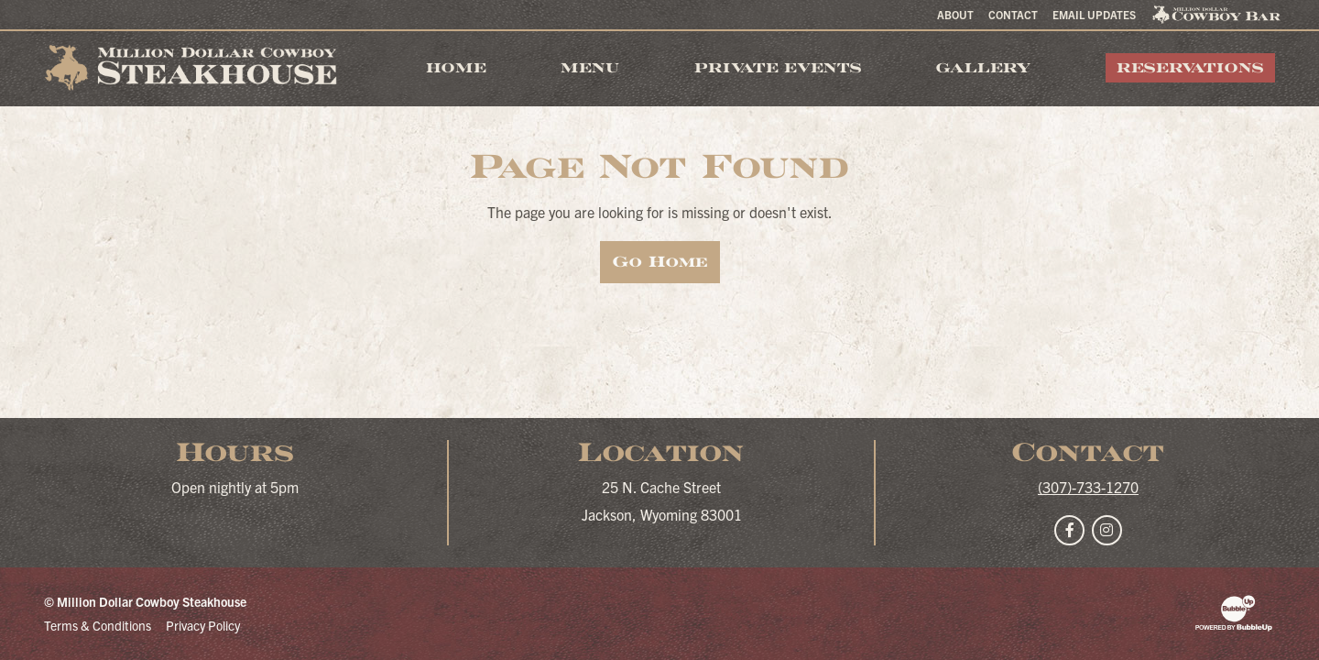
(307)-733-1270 (1088, 487)
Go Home (660, 261)
